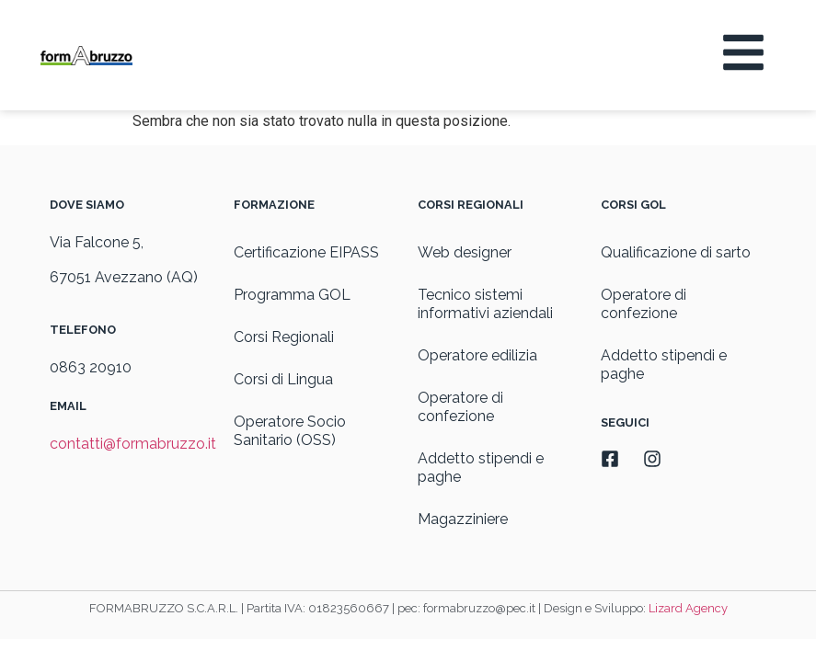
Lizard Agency (688, 608)
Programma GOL (292, 294)
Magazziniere (463, 519)
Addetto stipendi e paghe (481, 467)
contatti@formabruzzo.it (133, 443)
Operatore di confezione (460, 407)
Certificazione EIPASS (306, 252)
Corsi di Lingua (283, 379)
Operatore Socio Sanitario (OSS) (290, 431)
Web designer (464, 252)
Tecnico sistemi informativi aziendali (485, 304)
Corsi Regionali (284, 337)
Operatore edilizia (477, 355)
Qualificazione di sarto (676, 252)
